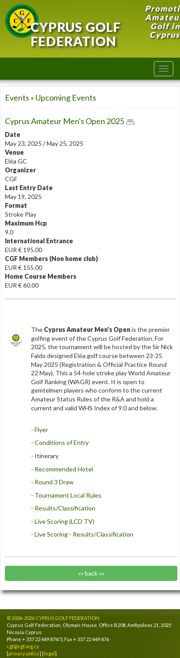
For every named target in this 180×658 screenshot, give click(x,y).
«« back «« (91, 573)
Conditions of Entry (62, 442)
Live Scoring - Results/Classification (83, 534)
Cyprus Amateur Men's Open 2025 (64, 121)
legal (49, 653)
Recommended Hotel (64, 469)
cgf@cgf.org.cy (23, 646)
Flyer (41, 429)
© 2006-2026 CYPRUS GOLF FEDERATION (53, 618)
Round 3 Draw (54, 482)
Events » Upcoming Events (50, 97)
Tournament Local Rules (69, 495)
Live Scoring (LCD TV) (64, 521)
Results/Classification (65, 508)
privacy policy (23, 653)
